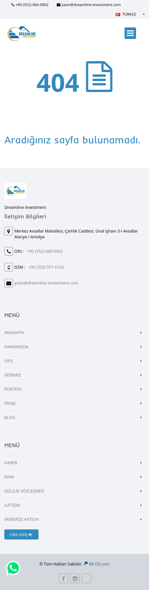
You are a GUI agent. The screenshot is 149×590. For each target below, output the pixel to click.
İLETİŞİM (12, 505)
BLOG (9, 417)
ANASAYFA (14, 332)
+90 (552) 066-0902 (31, 4)
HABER (10, 462)
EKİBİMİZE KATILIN (21, 519)
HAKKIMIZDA (16, 346)
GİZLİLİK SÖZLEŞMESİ (24, 491)
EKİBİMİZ (12, 375)
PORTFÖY (13, 389)
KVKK (9, 477)
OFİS (8, 361)
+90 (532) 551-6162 (46, 267)
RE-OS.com (99, 564)
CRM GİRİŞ (20, 534)
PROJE (10, 403)
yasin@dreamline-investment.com (91, 4)
